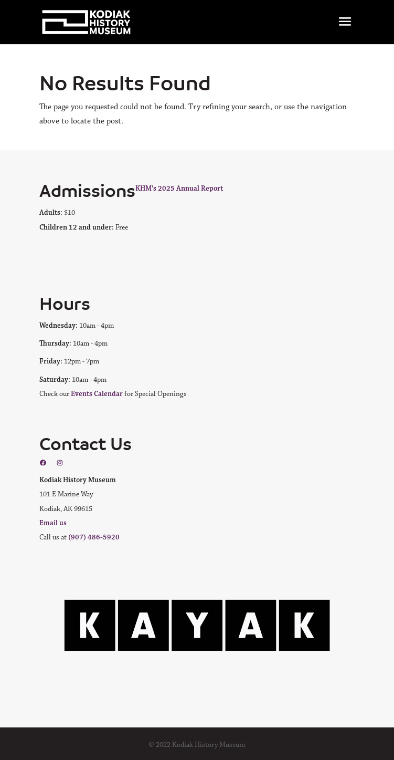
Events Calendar (97, 394)
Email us (53, 523)
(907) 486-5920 (94, 537)
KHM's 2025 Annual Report (179, 188)
